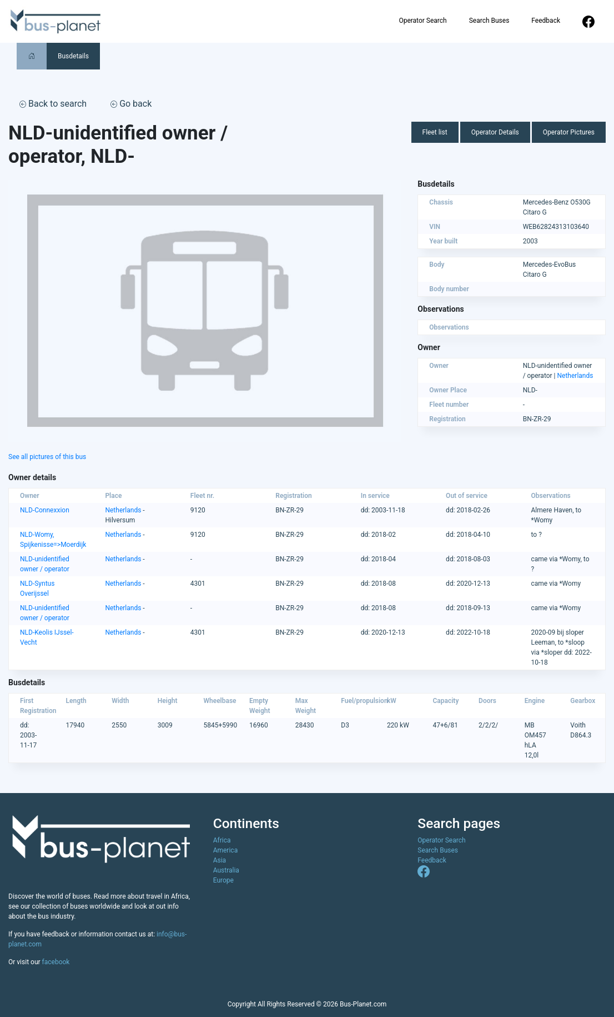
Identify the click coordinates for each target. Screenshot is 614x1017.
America (225, 850)
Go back (131, 103)
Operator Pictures (569, 132)
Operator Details (495, 132)
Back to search (53, 103)
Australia (226, 870)
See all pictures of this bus (47, 457)
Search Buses (489, 20)
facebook (56, 962)
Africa (222, 840)
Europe (223, 880)
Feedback (545, 20)
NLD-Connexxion (44, 510)
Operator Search (422, 20)
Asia (219, 860)
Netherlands (575, 376)
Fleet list (434, 132)
